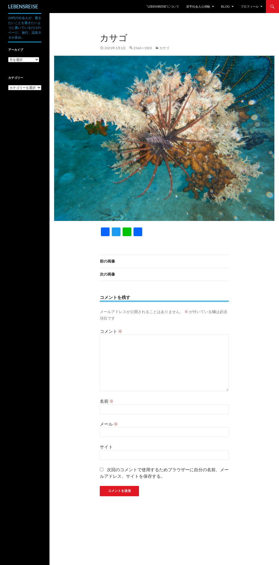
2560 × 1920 (143, 48)
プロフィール (250, 6)
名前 (107, 401)
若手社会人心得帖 (198, 6)
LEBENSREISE (23, 7)
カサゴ (164, 48)
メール (109, 423)
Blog (225, 6)
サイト (106, 446)
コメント (111, 331)
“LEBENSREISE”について (162, 6)
